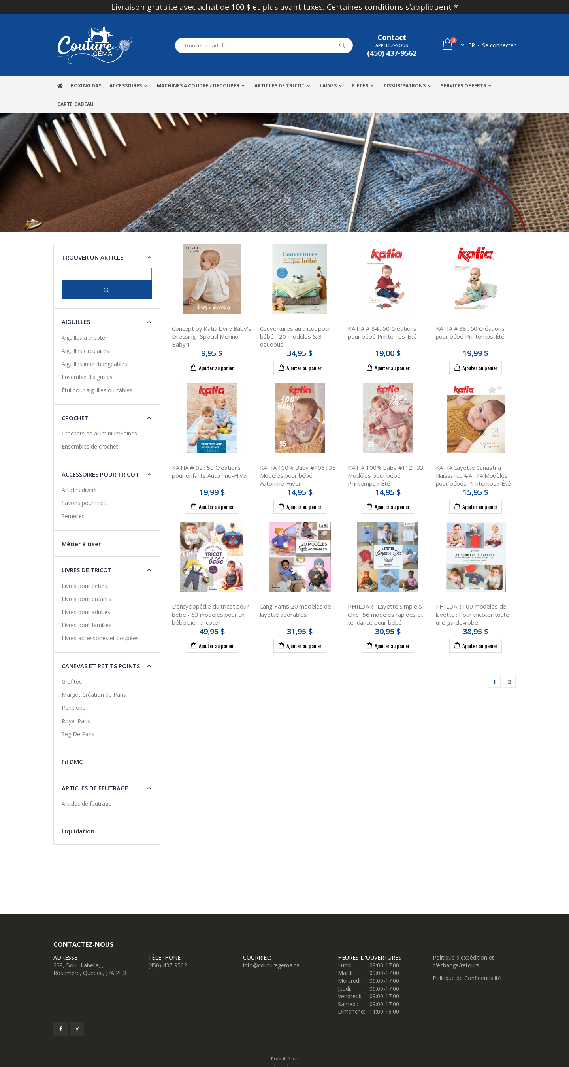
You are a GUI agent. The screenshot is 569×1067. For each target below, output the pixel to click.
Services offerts (463, 85)
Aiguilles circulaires (85, 350)
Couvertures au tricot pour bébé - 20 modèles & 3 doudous (295, 336)
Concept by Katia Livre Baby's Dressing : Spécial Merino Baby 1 (211, 336)
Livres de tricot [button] (87, 570)
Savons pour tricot (85, 503)
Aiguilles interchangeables (94, 364)
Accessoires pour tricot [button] (100, 474)
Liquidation (78, 831)
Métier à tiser (81, 544)
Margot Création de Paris (94, 694)
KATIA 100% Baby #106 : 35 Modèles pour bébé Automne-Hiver (298, 476)
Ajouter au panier (212, 367)
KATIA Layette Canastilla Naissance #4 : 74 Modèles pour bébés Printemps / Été (473, 476)
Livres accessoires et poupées (100, 638)
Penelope (74, 707)
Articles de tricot (279, 85)
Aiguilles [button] (76, 322)
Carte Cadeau (75, 104)
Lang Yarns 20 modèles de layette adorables (295, 610)
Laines (328, 85)
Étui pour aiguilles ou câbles (97, 390)
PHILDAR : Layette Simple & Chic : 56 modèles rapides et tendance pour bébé (385, 614)
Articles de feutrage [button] (95, 788)
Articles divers (79, 490)
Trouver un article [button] (92, 257)
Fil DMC (72, 761)
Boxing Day (86, 85)
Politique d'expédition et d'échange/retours (463, 961)
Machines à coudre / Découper (198, 85)
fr (471, 45)
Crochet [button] (75, 418)
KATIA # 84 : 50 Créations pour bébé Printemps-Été (382, 332)
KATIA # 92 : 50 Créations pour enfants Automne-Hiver (210, 471)
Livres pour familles (86, 625)
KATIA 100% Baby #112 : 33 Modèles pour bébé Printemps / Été (386, 476)
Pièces (360, 85)
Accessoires (125, 85)
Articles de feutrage (86, 803)
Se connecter (499, 45)
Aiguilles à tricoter (84, 337)
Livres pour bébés (84, 586)
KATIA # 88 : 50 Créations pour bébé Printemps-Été (470, 332)
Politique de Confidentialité (467, 978)
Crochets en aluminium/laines (99, 433)
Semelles (73, 516)
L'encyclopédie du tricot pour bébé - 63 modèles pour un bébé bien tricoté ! (210, 614)
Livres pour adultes (86, 612)
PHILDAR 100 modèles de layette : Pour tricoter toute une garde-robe (473, 614)
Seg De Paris (78, 734)
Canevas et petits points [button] (101, 666)
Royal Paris (76, 721)
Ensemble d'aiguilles (87, 377)
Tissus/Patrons (404, 85)
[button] (452, 45)
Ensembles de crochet (90, 446)
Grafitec (72, 681)
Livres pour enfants (86, 599)
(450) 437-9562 (167, 965)
